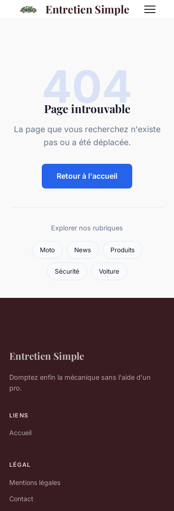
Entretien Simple (72, 9)
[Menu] (150, 9)
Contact (21, 499)
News (82, 250)
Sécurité (67, 271)
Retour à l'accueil (87, 176)
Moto (47, 250)
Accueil (20, 433)
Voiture (109, 271)
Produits (122, 250)
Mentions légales (34, 482)
